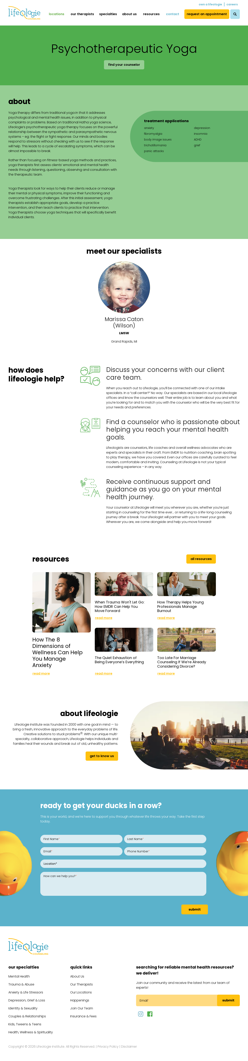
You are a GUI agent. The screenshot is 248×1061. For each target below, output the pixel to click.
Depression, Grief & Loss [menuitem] (26, 1000)
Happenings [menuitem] (79, 1000)
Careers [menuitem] (232, 4)
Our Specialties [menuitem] (23, 967)
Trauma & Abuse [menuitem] (21, 984)
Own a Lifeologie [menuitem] (210, 4)
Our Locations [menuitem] (81, 992)
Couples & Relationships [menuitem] (27, 1016)
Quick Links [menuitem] (81, 967)
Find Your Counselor (124, 64)
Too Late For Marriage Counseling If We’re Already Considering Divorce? (181, 662)
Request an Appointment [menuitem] (207, 14)
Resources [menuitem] (151, 14)
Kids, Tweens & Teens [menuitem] (24, 1024)
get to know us (102, 756)
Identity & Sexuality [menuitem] (23, 1008)
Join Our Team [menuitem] (81, 1008)
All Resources (201, 559)
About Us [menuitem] (129, 14)
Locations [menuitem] (56, 14)
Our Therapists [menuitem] (82, 14)
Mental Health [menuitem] (19, 976)
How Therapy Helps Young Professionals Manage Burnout (180, 606)
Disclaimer (129, 1046)
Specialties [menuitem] (108, 14)
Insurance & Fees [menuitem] (83, 1016)
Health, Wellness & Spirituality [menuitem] (30, 1032)
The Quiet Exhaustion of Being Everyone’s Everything (119, 660)
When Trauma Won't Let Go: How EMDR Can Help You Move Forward (119, 606)
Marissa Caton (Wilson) (124, 322)
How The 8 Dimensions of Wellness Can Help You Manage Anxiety (57, 652)
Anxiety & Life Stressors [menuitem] (25, 992)
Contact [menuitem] (172, 14)
